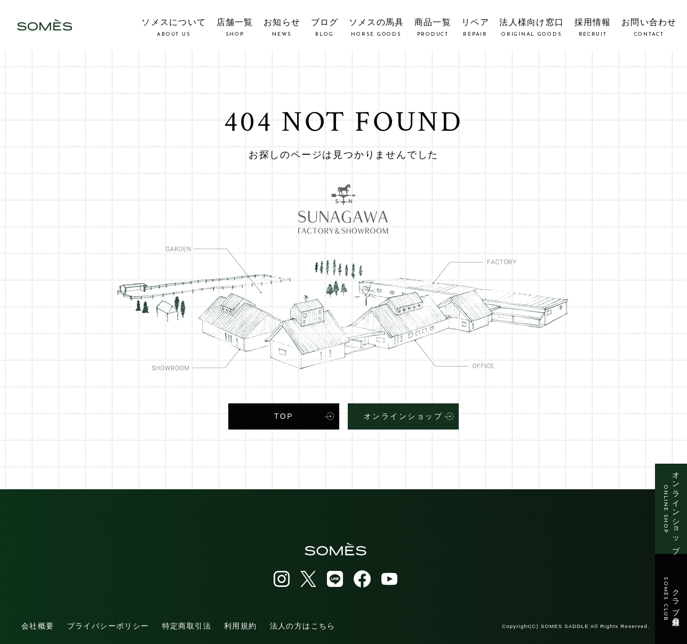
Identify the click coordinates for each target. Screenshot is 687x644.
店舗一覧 (235, 27)
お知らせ (281, 27)
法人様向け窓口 (531, 27)
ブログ (325, 27)
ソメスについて (173, 27)
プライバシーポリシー (108, 625)
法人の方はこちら (302, 625)
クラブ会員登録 (671, 599)
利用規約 (240, 625)
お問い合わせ (649, 27)
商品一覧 (432, 27)
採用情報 (592, 27)
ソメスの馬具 (376, 27)
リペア (475, 27)
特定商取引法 (186, 625)
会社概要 (37, 625)
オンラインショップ (671, 509)
